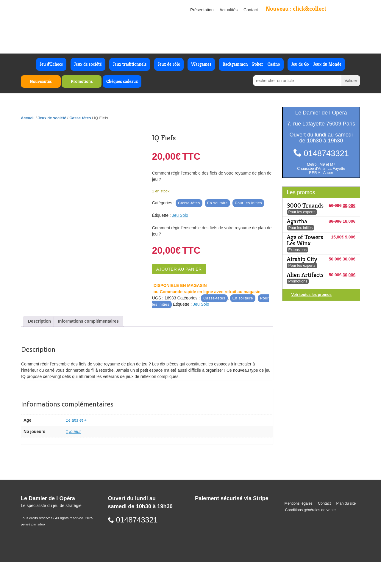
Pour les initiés (248, 203)
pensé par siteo (33, 524)
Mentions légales (299, 503)
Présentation (202, 9)
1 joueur (73, 431)
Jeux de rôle (169, 64)
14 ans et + (76, 420)
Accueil (28, 118)
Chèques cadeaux (122, 81)
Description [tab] (39, 321)
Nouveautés (41, 81)
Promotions (82, 81)
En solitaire (217, 203)
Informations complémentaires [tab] (88, 321)
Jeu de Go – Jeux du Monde (316, 64)
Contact (250, 9)
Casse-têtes (80, 118)
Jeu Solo (180, 215)
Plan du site (346, 503)
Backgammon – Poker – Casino (251, 64)
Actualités (229, 9)
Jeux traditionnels (129, 64)
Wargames (201, 64)
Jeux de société (88, 64)
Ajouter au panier (179, 269)
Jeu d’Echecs (51, 64)
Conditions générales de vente (310, 510)
